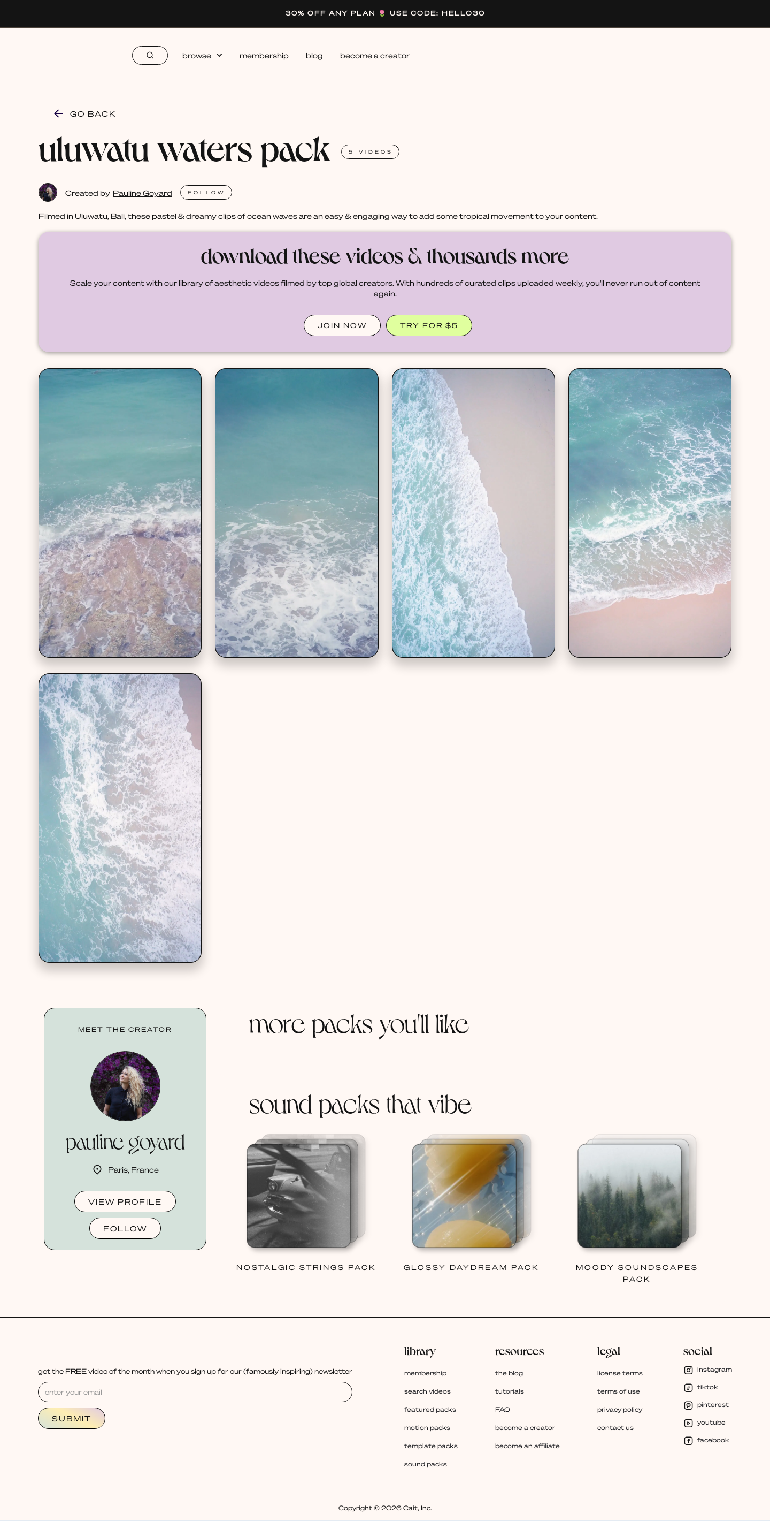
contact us (615, 1428)
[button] (202, 55)
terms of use (618, 1391)
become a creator (375, 55)
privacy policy (619, 1409)
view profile (125, 1201)
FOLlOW (207, 192)
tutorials (509, 1391)
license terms (620, 1373)
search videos (427, 1391)
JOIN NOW (342, 325)
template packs (431, 1446)
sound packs (425, 1464)
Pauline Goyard (142, 192)
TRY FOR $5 (429, 325)
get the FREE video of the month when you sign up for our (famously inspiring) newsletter (195, 1370)
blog (314, 55)
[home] (69, 55)
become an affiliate (527, 1446)
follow (125, 1228)
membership (264, 55)
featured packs (430, 1409)
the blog (509, 1373)
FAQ (502, 1409)
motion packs (427, 1428)
